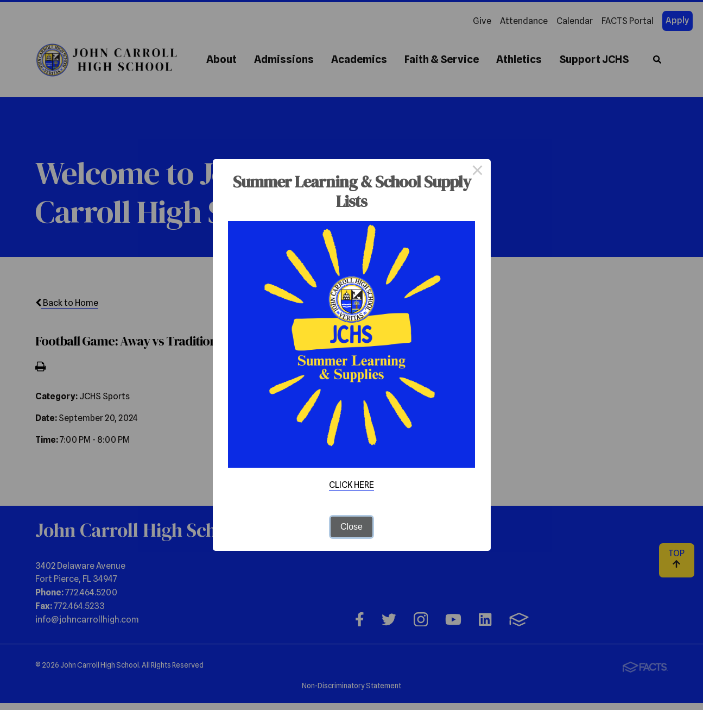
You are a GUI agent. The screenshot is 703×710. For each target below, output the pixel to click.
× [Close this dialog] (477, 172)
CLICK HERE (351, 485)
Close (351, 526)
